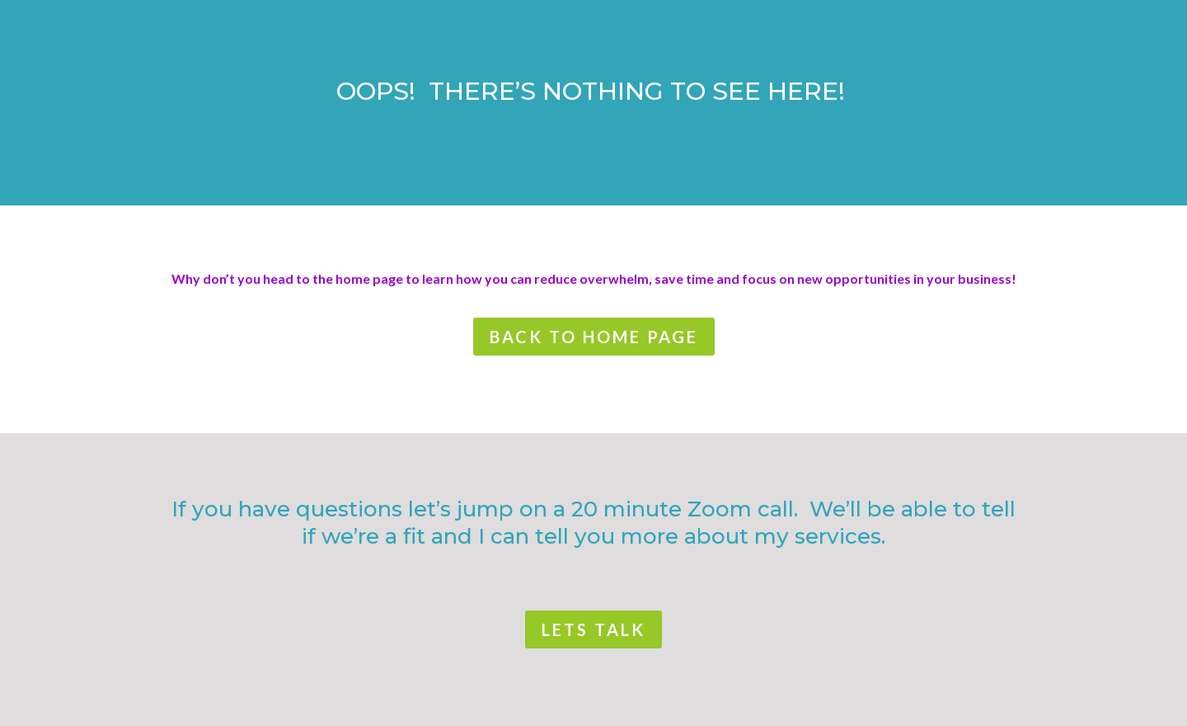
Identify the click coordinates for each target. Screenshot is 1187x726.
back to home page (594, 336)
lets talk (593, 629)
